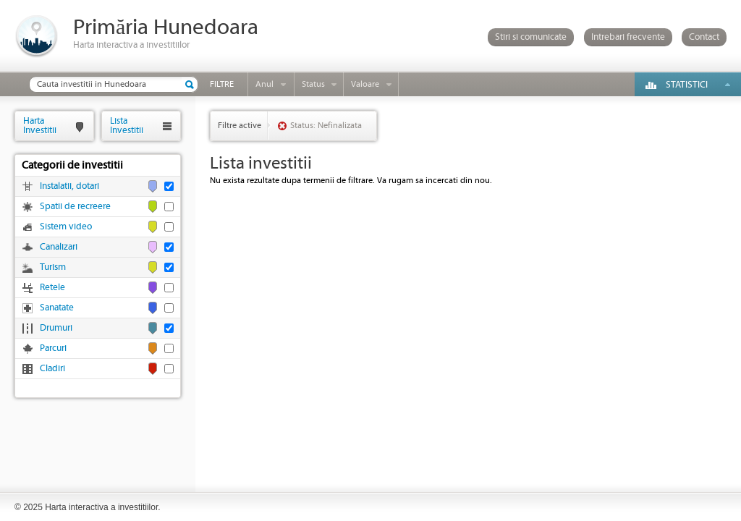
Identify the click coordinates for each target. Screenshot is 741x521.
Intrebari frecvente (628, 37)
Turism (53, 267)
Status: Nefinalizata (326, 125)
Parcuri (53, 348)
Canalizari (58, 247)
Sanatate (57, 307)
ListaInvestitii (126, 125)
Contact (704, 37)
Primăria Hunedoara (165, 28)
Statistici (687, 85)
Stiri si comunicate (531, 37)
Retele (52, 287)
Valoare (365, 84)
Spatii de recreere (75, 206)
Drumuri (56, 328)
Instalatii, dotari (69, 186)
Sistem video (66, 226)
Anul (264, 84)
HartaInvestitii (39, 125)
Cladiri (52, 368)
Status (313, 84)
